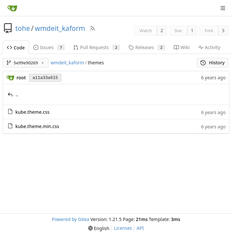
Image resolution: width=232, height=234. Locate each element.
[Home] (12, 8)
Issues (49, 47)
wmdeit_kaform (60, 28)
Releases (147, 47)
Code (16, 48)
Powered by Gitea (70, 219)
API (140, 228)
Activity (209, 47)
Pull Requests (96, 47)
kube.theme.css (32, 112)
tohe (22, 28)
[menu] (98, 228)
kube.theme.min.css (37, 126)
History (212, 62)
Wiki (182, 47)
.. (17, 94)
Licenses (123, 228)
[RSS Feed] (92, 28)
